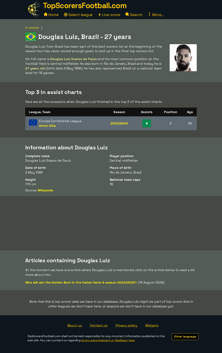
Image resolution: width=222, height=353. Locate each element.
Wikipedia (45, 190)
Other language (185, 336)
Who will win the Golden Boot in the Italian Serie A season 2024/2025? (81, 282)
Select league (78, 14)
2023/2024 (119, 123)
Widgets (151, 325)
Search (133, 14)
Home (51, 14)
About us (74, 325)
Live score (109, 14)
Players (32, 28)
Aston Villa (47, 126)
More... (156, 14)
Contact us (99, 325)
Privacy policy (127, 325)
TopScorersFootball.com (84, 5)
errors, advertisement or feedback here (107, 340)
